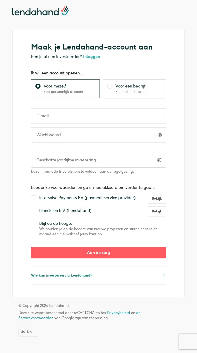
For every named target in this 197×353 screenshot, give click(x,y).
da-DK (26, 331)
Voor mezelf (69, 86)
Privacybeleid (118, 313)
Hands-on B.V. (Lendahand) (65, 211)
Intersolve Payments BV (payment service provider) (87, 198)
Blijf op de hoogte (102, 223)
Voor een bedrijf (138, 86)
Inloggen (91, 56)
